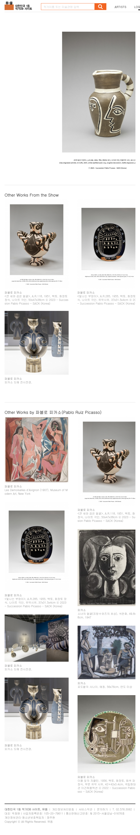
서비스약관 (85, 809)
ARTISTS (121, 6)
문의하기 (102, 809)
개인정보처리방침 (63, 809)
